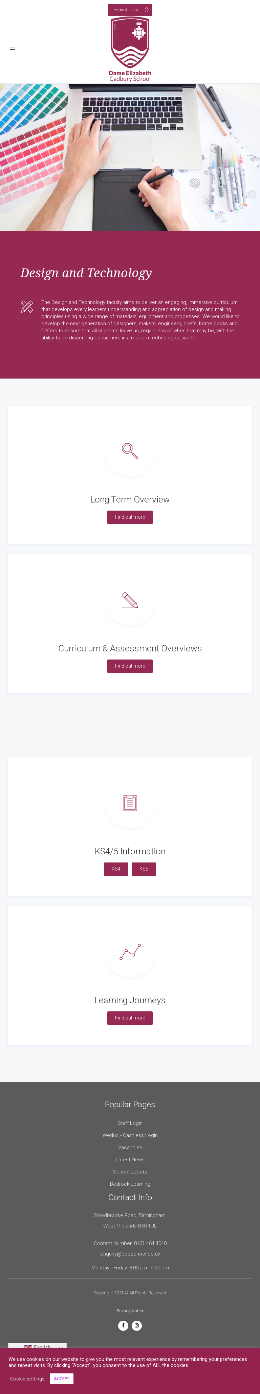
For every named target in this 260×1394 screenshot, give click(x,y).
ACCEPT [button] (61, 1378)
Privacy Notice (130, 1310)
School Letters (130, 1172)
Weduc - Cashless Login (130, 1135)
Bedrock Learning (130, 1184)
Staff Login (130, 1123)
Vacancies (130, 1147)
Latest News (130, 1160)
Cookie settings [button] (27, 1379)
